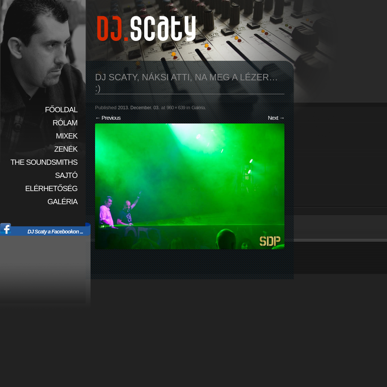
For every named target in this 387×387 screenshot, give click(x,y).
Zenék (65, 149)
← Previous (108, 117)
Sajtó (66, 175)
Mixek (66, 136)
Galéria (62, 201)
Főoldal (61, 109)
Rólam (65, 123)
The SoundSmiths (44, 162)
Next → (276, 117)
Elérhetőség (51, 188)
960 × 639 (175, 107)
